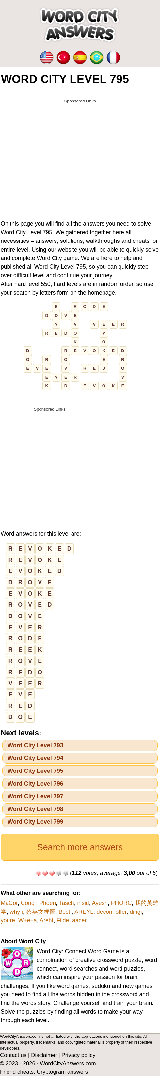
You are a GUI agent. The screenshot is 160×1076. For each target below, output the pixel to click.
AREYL (83, 912)
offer (121, 912)
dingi (136, 912)
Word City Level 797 (35, 796)
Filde (62, 920)
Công (28, 903)
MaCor (9, 903)
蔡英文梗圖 (41, 912)
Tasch (66, 903)
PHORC (121, 903)
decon (104, 912)
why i (16, 912)
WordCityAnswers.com (68, 1063)
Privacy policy (78, 1055)
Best (65, 912)
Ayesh (100, 903)
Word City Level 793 (35, 745)
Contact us (13, 1055)
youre (8, 920)
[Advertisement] (80, 152)
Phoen (47, 903)
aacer (79, 920)
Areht (46, 920)
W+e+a (27, 920)
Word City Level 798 (35, 809)
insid (83, 903)
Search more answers (80, 847)
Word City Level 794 (35, 758)
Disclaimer (44, 1055)
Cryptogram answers (62, 1072)
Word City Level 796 (35, 783)
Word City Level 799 (35, 822)
